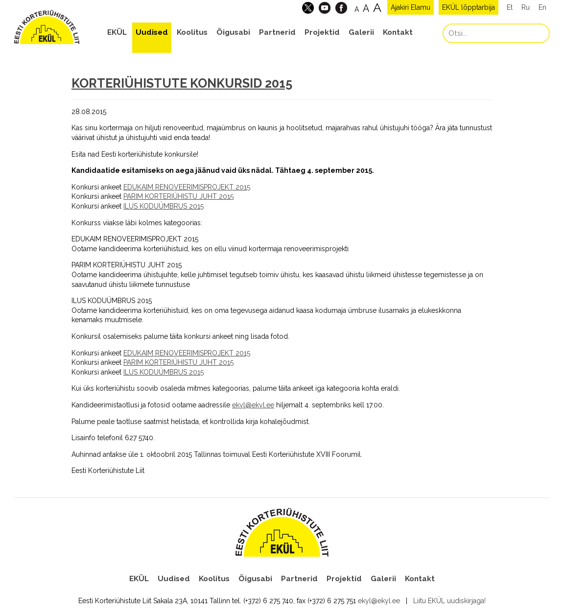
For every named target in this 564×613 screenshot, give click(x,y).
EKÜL (117, 32)
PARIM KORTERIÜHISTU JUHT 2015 (178, 196)
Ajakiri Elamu (410, 7)
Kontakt (398, 32)
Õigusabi (233, 32)
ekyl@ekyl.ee (253, 405)
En (542, 7)
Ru (525, 7)
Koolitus (192, 32)
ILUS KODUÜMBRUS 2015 (163, 206)
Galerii (361, 32)
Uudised (152, 32)
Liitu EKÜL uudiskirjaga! (449, 601)
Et (510, 7)
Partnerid (277, 32)
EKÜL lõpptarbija (468, 7)
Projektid (322, 32)
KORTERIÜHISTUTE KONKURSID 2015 (181, 83)
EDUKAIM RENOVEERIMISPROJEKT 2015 (186, 187)
